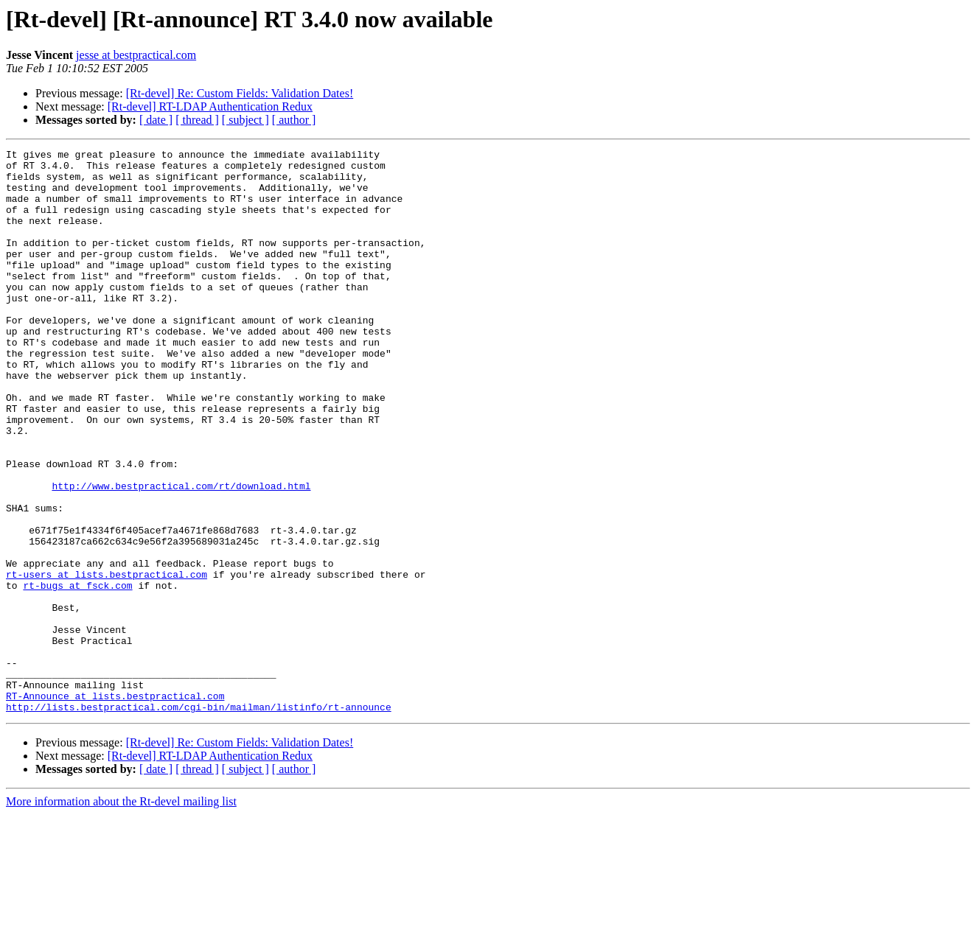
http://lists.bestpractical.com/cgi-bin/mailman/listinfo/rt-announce (198, 819)
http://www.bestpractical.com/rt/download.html (181, 554)
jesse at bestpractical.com (136, 55)
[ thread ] (197, 119)
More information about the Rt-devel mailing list (121, 914)
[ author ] (294, 119)
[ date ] (155, 119)
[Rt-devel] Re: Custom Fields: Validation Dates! (240, 93)
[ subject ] (245, 119)
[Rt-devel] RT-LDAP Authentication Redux (210, 106)
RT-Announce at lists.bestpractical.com (115, 806)
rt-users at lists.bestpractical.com (106, 660)
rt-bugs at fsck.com (77, 673)
